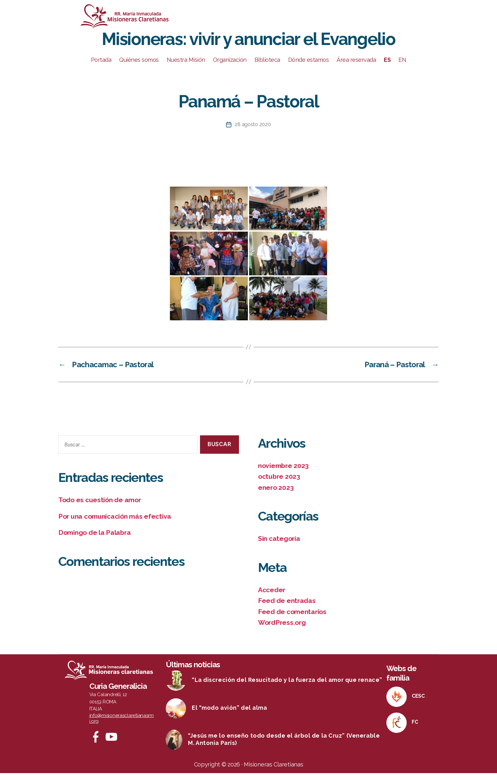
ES (387, 62)
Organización (230, 62)
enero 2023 (276, 489)
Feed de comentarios (292, 614)
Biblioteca (267, 62)
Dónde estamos (308, 62)
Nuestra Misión (186, 62)
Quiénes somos (139, 62)
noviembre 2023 (283, 467)
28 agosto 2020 (253, 127)
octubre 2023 (279, 479)
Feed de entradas (287, 603)
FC (415, 724)
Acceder (271, 592)
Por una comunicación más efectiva (114, 518)
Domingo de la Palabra (94, 535)
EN (402, 62)
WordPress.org (282, 625)
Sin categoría (279, 541)
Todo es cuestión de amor (99, 502)
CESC (418, 698)
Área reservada (356, 62)
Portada (101, 62)
